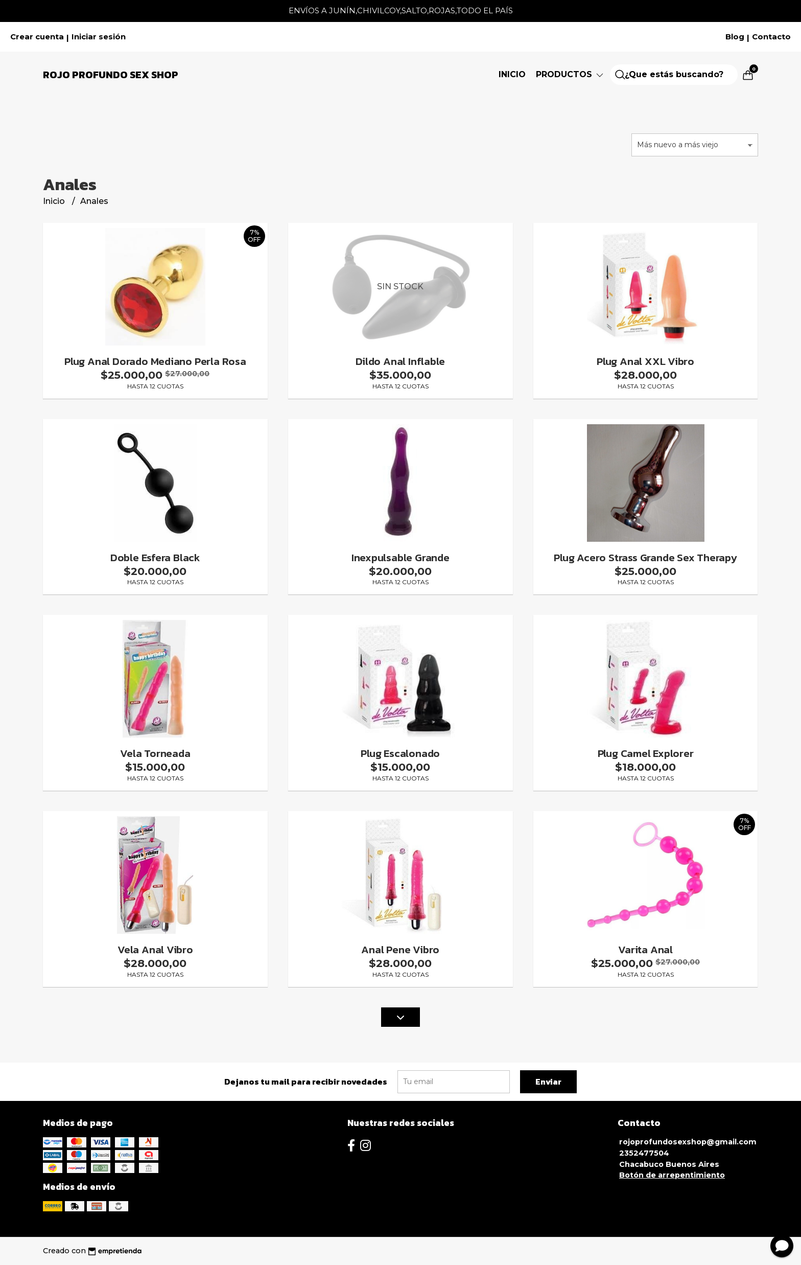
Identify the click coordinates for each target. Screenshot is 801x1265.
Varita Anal (645, 949)
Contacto (771, 36)
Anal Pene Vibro (400, 949)
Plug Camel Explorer (646, 753)
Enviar (548, 1081)
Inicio (512, 74)
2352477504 (644, 1153)
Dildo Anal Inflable (400, 361)
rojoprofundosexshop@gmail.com (688, 1141)
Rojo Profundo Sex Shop (110, 74)
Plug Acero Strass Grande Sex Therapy (645, 557)
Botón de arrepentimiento (672, 1175)
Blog (734, 36)
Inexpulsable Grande (400, 557)
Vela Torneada (155, 753)
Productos (570, 74)
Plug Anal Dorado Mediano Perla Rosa (155, 361)
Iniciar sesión (99, 36)
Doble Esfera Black (155, 557)
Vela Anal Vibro (155, 949)
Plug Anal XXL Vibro (645, 361)
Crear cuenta (37, 36)
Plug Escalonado (400, 753)
